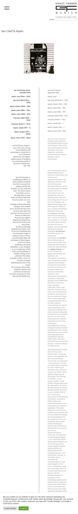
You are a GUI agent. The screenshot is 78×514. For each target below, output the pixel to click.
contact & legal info (66, 17)
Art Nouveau (60, 231)
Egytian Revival (56, 249)
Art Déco (63, 238)
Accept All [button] (23, 508)
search (51, 19)
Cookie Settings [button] (10, 508)
